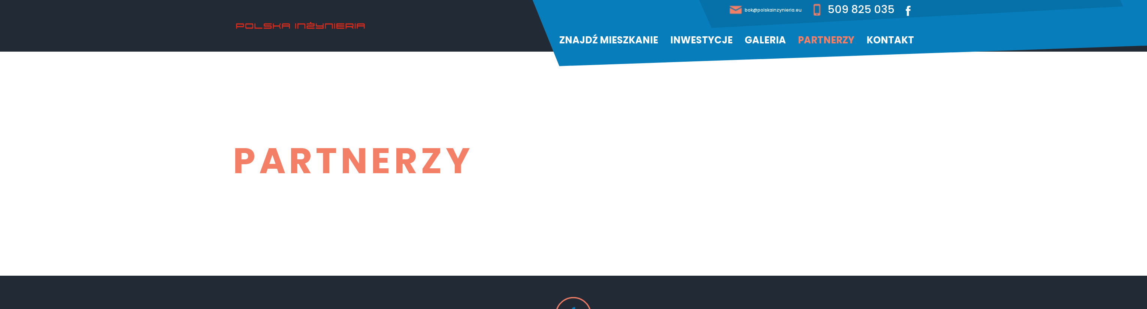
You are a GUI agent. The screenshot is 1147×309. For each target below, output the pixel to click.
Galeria (765, 40)
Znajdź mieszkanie (608, 40)
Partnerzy (826, 40)
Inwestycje (701, 40)
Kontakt (890, 40)
